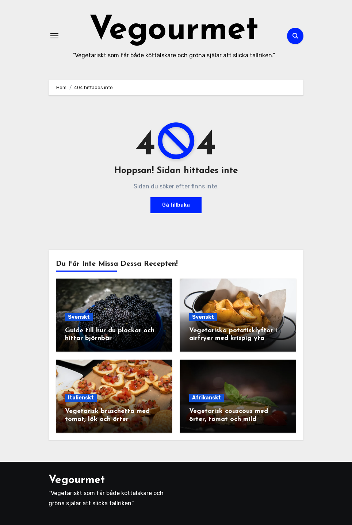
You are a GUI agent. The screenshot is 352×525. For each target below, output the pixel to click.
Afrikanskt (206, 398)
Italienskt (81, 398)
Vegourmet (174, 30)
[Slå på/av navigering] (54, 35)
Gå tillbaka (176, 205)
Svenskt (79, 317)
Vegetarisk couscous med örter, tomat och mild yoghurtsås (228, 419)
